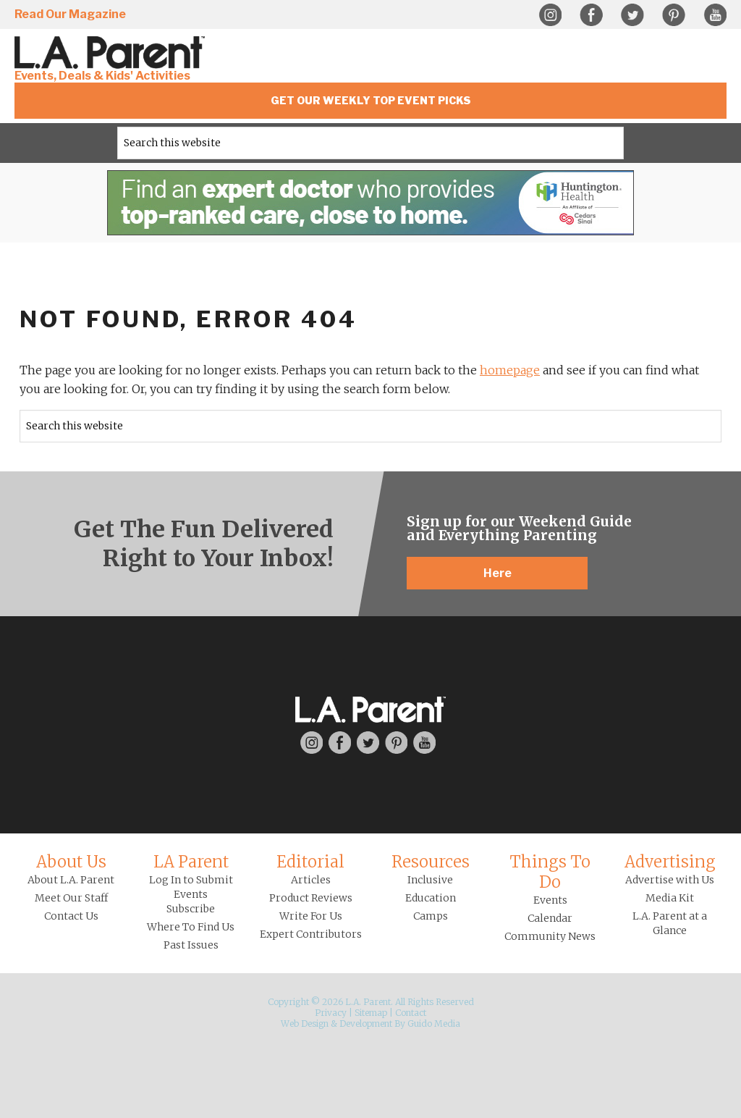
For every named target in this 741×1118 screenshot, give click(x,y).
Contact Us (71, 915)
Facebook (591, 15)
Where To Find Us (190, 926)
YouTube (715, 15)
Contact (410, 1012)
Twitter (632, 15)
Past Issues (191, 944)
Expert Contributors (311, 934)
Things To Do (549, 872)
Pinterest (673, 15)
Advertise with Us (669, 879)
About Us (71, 862)
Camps (430, 915)
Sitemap (371, 1012)
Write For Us (310, 915)
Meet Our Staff (71, 897)
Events (550, 900)
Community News (550, 936)
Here (497, 573)
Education (430, 897)
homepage (510, 370)
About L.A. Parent (70, 879)
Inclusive (430, 879)
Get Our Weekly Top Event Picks (371, 100)
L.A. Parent (112, 52)
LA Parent (191, 862)
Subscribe (190, 908)
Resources (430, 862)
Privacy (331, 1012)
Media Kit (669, 897)
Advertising (670, 862)
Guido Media (433, 1023)
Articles (311, 879)
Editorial (310, 862)
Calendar (550, 918)
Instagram (550, 15)
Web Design (305, 1023)
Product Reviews (310, 897)
